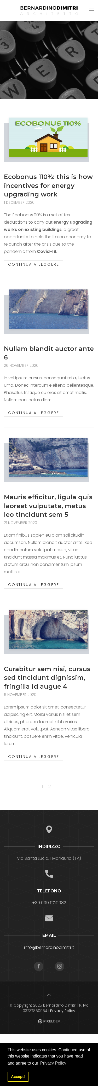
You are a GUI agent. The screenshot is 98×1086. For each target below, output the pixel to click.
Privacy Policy (62, 1010)
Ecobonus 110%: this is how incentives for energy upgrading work (48, 185)
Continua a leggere (33, 264)
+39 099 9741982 (49, 903)
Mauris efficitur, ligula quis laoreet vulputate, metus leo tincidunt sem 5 (48, 505)
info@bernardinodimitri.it (49, 947)
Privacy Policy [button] (53, 1063)
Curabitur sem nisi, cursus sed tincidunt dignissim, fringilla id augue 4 (47, 677)
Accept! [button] (18, 1077)
